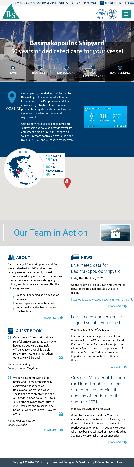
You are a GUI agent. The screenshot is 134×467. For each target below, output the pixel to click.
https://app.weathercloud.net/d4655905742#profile (102, 299)
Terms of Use (114, 462)
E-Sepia (99, 462)
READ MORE (51, 317)
